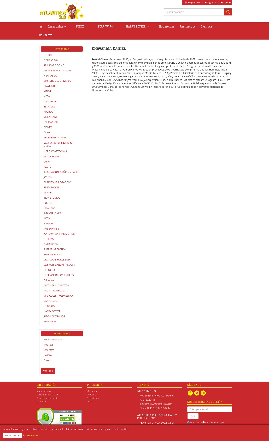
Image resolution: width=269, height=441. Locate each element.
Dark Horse (50, 92)
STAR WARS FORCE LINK (57, 251)
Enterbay (49, 341)
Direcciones (93, 389)
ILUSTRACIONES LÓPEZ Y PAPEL (61, 163)
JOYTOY (48, 168)
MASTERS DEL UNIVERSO (57, 72)
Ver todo (48, 362)
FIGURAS (48, 214)
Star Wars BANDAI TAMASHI (59, 256)
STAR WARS (50, 312)
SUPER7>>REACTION (55, 240)
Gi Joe (47, 123)
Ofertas (188, 26)
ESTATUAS (49, 98)
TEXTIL (47, 158)
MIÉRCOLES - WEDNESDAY (58, 287)
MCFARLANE (50, 108)
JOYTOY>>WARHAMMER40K (59, 225)
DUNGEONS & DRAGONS (57, 173)
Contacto (205, 26)
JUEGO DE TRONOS (54, 307)
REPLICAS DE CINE (54, 56)
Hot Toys (48, 336)
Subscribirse (196, 413)
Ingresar (210, 2)
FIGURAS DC (50, 67)
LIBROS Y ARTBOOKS (55, 142)
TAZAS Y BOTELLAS (54, 282)
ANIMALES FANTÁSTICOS (57, 61)
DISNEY (48, 118)
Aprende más (30, 435)
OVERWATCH (51, 113)
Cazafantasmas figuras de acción (58, 135)
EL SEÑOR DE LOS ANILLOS (59, 266)
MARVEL (48, 82)
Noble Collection (53, 331)
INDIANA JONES (52, 204)
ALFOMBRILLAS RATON (56, 276)
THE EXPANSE (51, 220)
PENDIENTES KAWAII (55, 128)
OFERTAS (49, 230)
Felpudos (49, 271)
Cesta (90, 392)
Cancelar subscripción (215, 413)
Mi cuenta (92, 382)
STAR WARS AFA (52, 245)
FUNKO (48, 46)
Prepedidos (169, 26)
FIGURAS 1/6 (50, 51)
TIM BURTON (51, 235)
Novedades (148, 26)
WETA (47, 209)
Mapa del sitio (44, 382)
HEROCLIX (49, 261)
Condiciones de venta (47, 389)
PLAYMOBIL (50, 77)
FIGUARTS (49, 297)
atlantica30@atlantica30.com (157, 395)
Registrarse (192, 2)
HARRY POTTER (52, 302)
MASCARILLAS (51, 147)
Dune (47, 153)
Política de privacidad (47, 386)
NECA (47, 87)
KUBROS (48, 103)
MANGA (48, 184)
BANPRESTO (50, 292)
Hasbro (48, 346)
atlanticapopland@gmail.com (157, 422)
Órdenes (91, 386)
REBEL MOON (51, 178)
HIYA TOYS (49, 199)
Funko (47, 351)
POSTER (48, 194)
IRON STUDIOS (52, 189)
